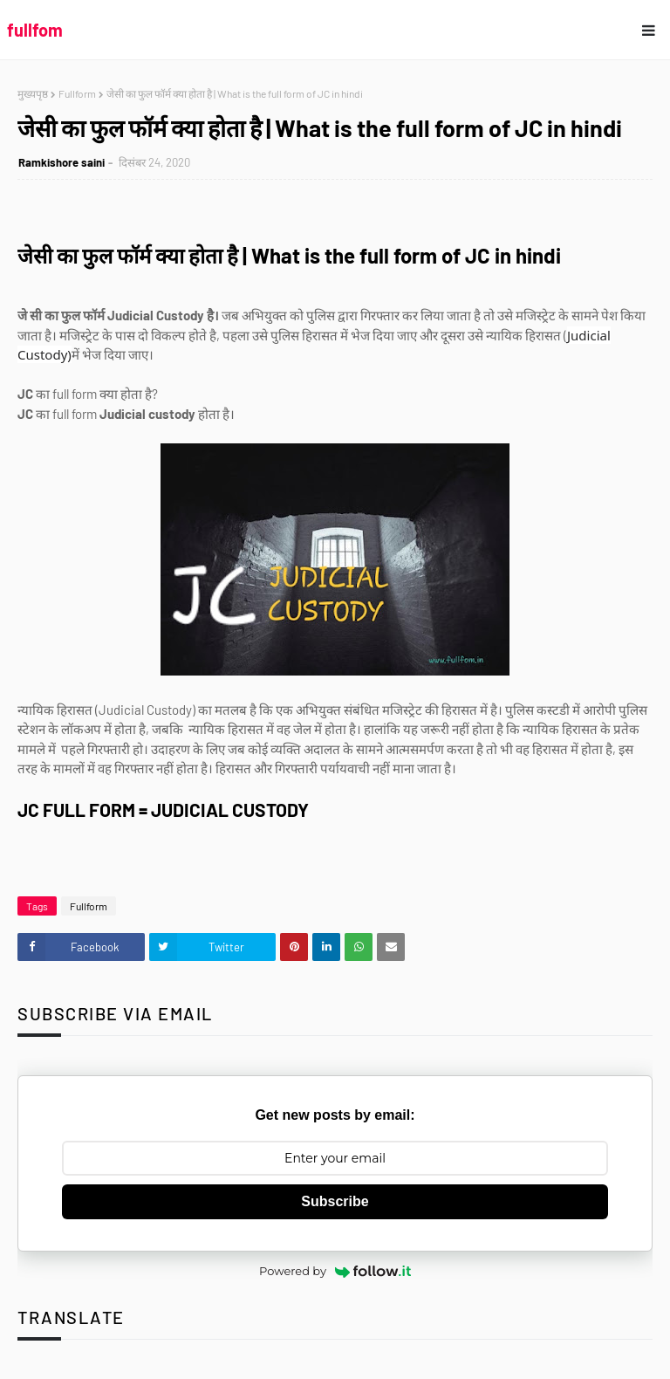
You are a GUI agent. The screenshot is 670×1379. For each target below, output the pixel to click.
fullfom (35, 29)
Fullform (77, 93)
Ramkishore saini (61, 162)
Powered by (335, 1271)
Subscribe (334, 1201)
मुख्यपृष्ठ (32, 93)
